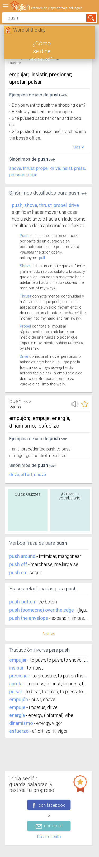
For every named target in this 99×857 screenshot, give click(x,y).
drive (55, 168)
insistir (16, 668)
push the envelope (29, 618)
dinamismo (21, 723)
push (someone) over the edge (42, 610)
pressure (18, 174)
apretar (16, 683)
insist (67, 168)
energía (17, 715)
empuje (17, 707)
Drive (24, 356)
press (79, 168)
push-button (22, 602)
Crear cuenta (49, 836)
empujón (18, 699)
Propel (25, 326)
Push (17, 205)
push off (18, 564)
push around (22, 556)
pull (42, 257)
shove (15, 168)
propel (42, 168)
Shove (25, 266)
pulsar (15, 691)
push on (18, 572)
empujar (18, 660)
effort (26, 474)
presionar (19, 675)
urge (32, 174)
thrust (29, 168)
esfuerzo (19, 731)
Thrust (25, 296)
